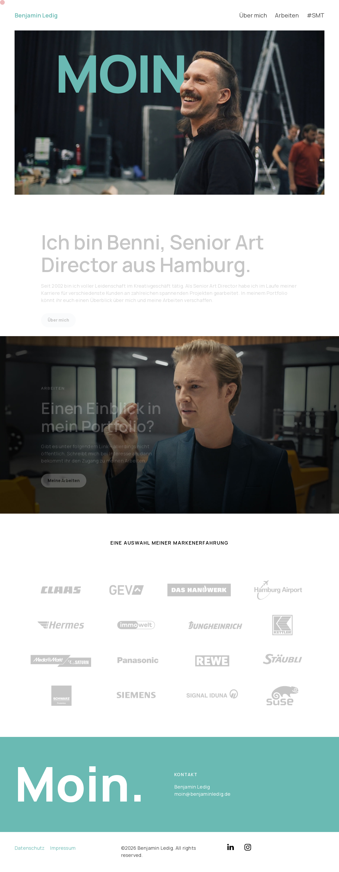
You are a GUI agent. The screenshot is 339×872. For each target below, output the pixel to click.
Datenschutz (29, 848)
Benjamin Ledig (36, 15)
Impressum (62, 848)
